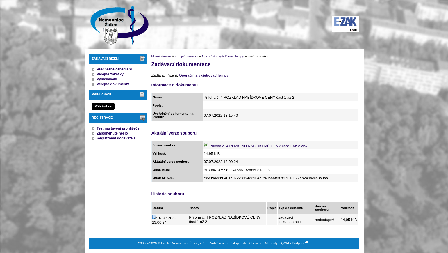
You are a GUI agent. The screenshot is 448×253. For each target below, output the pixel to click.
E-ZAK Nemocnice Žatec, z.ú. (117, 24)
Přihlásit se (102, 106)
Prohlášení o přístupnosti (227, 243)
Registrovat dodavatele (116, 138)
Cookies (255, 243)
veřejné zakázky (186, 56)
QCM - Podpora (293, 243)
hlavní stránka (161, 56)
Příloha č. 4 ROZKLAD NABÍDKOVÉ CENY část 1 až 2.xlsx (258, 146)
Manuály (271, 243)
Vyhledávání (107, 79)
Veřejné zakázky (110, 74)
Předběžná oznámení (114, 69)
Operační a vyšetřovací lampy (223, 56)
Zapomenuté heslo (112, 133)
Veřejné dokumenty (113, 84)
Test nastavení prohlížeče (118, 128)
